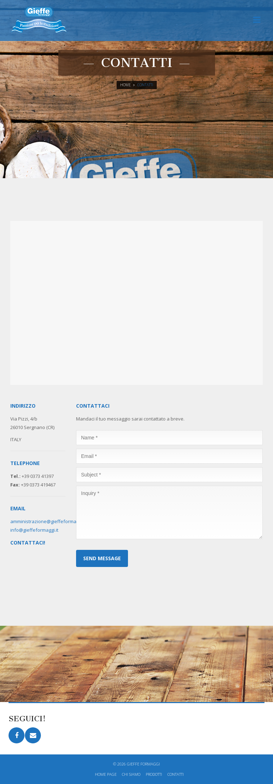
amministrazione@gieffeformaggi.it (48, 521)
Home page (106, 774)
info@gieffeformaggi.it (34, 530)
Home (125, 84)
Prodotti (154, 774)
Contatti (175, 774)
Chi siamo (131, 774)
